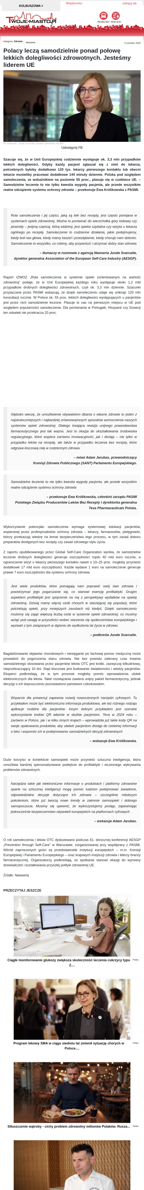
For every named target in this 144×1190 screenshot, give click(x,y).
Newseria (30, 42)
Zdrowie (18, 41)
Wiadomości (74, 3)
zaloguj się (129, 3)
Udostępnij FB (71, 147)
